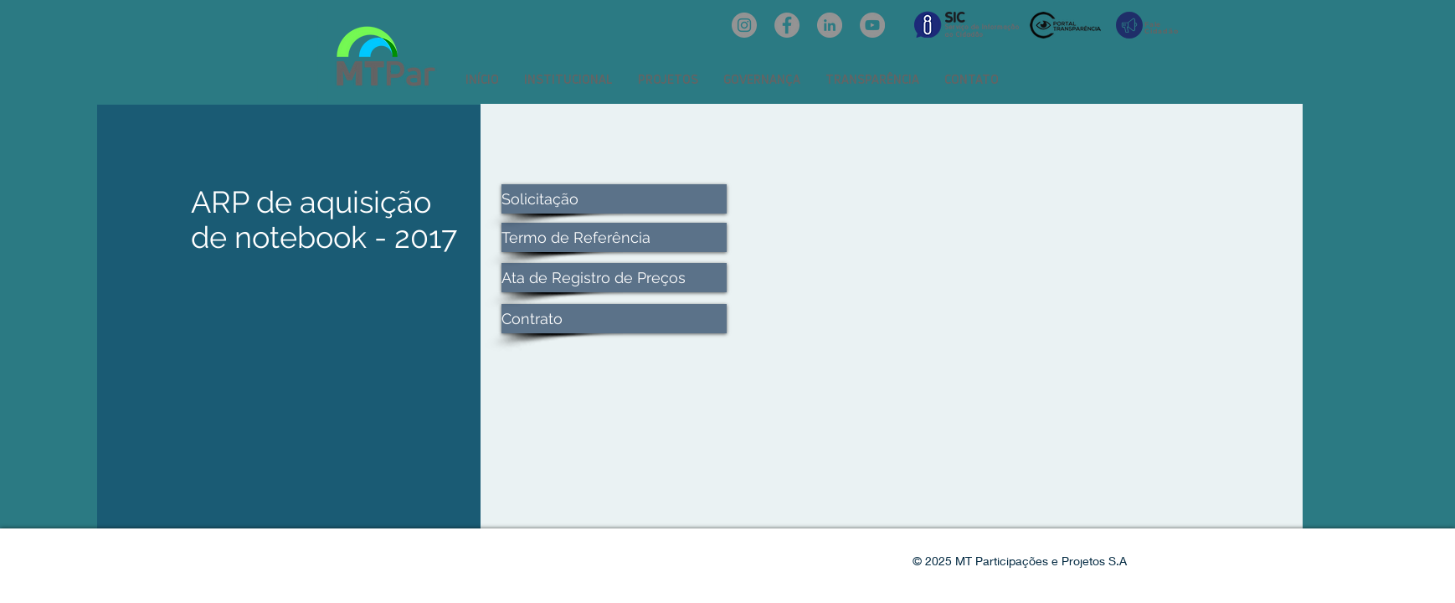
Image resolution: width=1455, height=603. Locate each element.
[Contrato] (614, 318)
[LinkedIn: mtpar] (829, 25)
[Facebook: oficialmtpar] (786, 25)
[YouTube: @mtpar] (872, 25)
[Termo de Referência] (614, 237)
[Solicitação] (614, 199)
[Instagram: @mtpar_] (744, 25)
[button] (568, 79)
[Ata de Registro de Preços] (614, 277)
